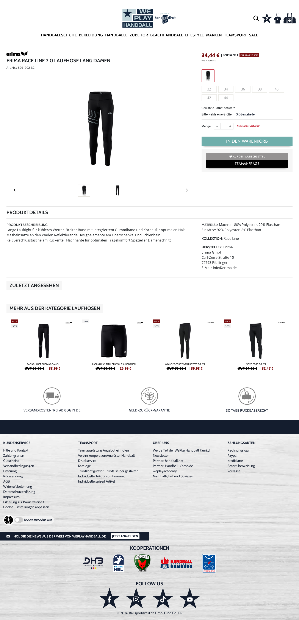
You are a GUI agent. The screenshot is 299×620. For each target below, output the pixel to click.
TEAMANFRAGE (247, 164)
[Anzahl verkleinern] (217, 126)
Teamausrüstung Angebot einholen (103, 450)
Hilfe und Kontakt (15, 450)
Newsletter (161, 455)
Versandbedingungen (18, 466)
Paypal (232, 455)
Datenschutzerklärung (19, 492)
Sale (253, 35)
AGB (6, 481)
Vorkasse (233, 471)
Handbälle (116, 35)
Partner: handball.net (168, 461)
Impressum (11, 497)
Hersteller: (212, 247)
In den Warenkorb (247, 141)
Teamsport (235, 35)
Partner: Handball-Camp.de (173, 466)
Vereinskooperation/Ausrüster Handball (106, 455)
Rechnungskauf (238, 450)
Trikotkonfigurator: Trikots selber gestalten (108, 471)
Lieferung (10, 471)
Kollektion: (212, 239)
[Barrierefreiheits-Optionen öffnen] (8, 520)
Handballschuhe (59, 35)
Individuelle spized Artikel (96, 481)
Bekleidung (91, 35)
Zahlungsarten (13, 455)
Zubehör (139, 35)
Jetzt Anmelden (125, 536)
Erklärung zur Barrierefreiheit (23, 502)
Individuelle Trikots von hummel (101, 476)
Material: (210, 225)
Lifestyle (194, 35)
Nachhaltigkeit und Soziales (173, 476)
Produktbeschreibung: (27, 225)
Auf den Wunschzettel (247, 156)
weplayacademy (165, 471)
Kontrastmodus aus (38, 520)
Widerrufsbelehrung (17, 486)
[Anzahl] (224, 126)
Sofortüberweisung (241, 466)
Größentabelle (245, 114)
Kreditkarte (235, 461)
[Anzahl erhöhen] (230, 126)
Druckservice (87, 461)
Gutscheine (11, 461)
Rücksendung (13, 476)
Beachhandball (166, 35)
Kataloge (84, 466)
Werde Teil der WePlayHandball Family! (181, 450)
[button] (256, 18)
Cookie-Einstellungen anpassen (26, 507)
